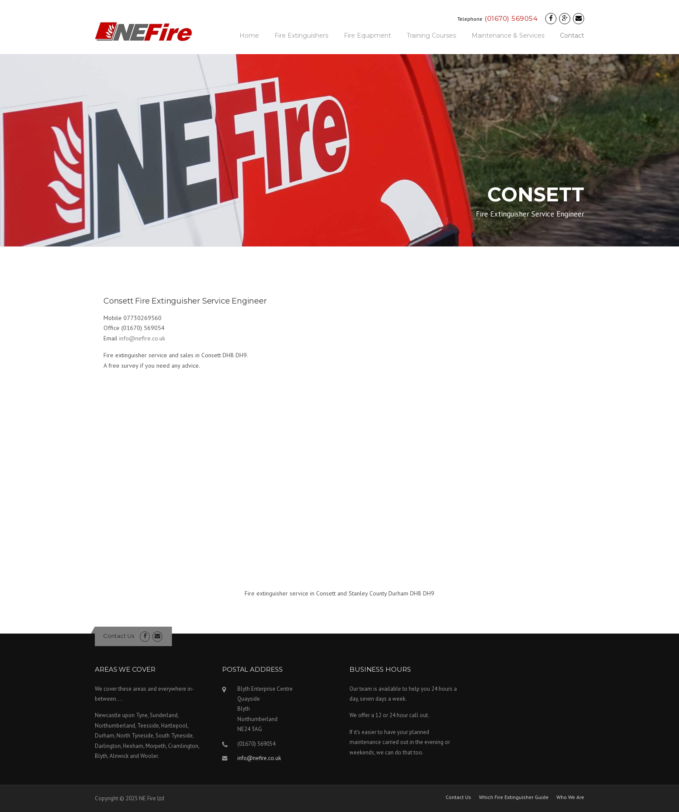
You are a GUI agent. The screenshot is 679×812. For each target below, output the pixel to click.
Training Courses (431, 35)
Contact (572, 35)
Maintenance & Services (508, 35)
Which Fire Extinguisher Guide (514, 797)
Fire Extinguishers (301, 35)
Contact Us (118, 635)
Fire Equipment (367, 35)
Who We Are (570, 797)
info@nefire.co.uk (142, 338)
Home (249, 35)
